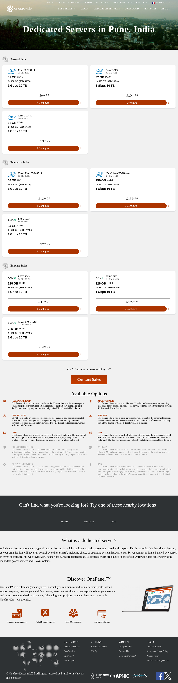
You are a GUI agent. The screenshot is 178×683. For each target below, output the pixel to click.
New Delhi (89, 519)
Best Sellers (66, 9)
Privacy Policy (152, 656)
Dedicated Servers (106, 9)
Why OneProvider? (127, 656)
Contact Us (134, 3)
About (165, 9)
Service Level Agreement (157, 660)
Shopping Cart (90, 3)
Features (149, 9)
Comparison (119, 3)
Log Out (61, 3)
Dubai (113, 519)
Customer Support (99, 646)
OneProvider (21, 9)
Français (160, 3)
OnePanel (5, 587)
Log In (50, 3)
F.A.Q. (94, 651)
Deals (84, 9)
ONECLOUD (131, 9)
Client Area (74, 3)
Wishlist (105, 3)
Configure (43, 102)
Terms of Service (153, 646)
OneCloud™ (69, 651)
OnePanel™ (69, 656)
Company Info (125, 646)
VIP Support (69, 660)
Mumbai (64, 519)
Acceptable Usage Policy (157, 651)
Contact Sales (89, 379)
